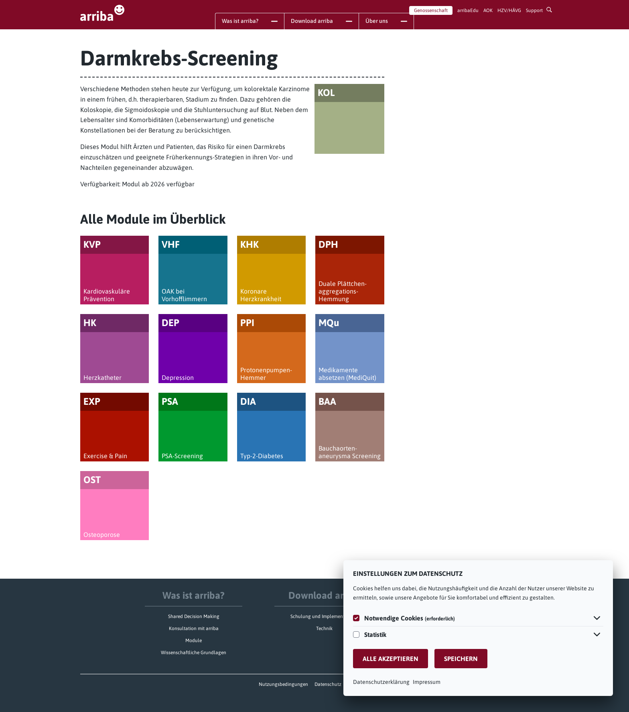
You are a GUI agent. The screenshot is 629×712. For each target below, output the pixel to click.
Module (193, 640)
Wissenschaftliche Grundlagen (193, 652)
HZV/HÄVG (509, 10)
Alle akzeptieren (390, 658)
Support (534, 10)
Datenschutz (327, 684)
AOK (488, 10)
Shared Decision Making (193, 616)
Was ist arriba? (193, 595)
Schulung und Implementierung (324, 616)
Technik (324, 628)
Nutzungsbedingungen (283, 684)
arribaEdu (468, 10)
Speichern (461, 658)
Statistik (375, 634)
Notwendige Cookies (409, 618)
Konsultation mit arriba (194, 628)
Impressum (426, 682)
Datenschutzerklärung (381, 682)
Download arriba (324, 595)
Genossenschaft (431, 10)
